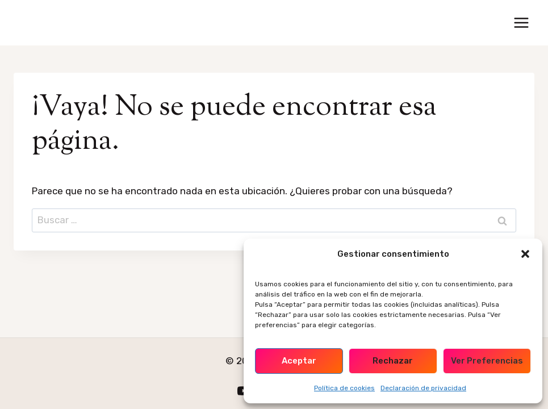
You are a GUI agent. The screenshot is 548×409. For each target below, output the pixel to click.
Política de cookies (344, 388)
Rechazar (393, 361)
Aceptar (299, 361)
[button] (525, 254)
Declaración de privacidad (423, 388)
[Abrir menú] (521, 22)
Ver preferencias (487, 361)
